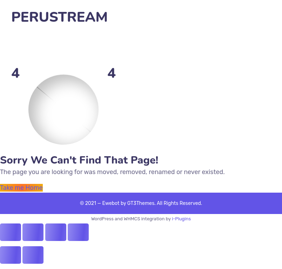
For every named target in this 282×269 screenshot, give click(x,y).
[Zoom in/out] (78, 232)
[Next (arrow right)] (32, 255)
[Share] (32, 232)
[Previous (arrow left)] (10, 255)
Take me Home (21, 188)
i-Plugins (181, 218)
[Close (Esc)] (10, 232)
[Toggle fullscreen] (55, 232)
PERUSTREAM (59, 17)
